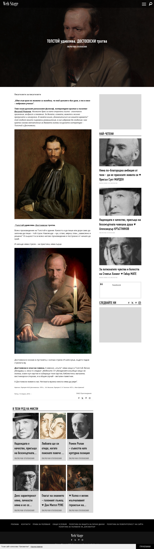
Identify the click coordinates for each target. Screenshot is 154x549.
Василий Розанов (22, 111)
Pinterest (79, 540)
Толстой (19, 225)
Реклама (15, 524)
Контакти (25, 524)
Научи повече (37, 546)
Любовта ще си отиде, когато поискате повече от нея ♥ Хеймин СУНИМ (53, 453)
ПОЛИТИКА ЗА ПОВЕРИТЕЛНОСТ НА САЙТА (125, 524)
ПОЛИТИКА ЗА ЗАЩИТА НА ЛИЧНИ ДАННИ (87, 524)
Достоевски (41, 225)
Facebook (79, 398)
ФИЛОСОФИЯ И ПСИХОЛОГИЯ (108, 183)
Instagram (89, 398)
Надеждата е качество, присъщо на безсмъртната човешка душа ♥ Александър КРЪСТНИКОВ (120, 224)
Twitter (82, 398)
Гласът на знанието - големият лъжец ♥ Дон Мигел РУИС (53, 500)
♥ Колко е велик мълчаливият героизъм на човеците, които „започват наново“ (80, 505)
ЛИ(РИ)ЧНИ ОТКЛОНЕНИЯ (77, 46)
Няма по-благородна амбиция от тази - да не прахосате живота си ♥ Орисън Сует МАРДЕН (120, 174)
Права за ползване (41, 524)
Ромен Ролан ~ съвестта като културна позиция (79, 448)
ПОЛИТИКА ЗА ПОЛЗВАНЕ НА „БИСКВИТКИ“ (77, 527)
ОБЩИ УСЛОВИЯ (60, 524)
